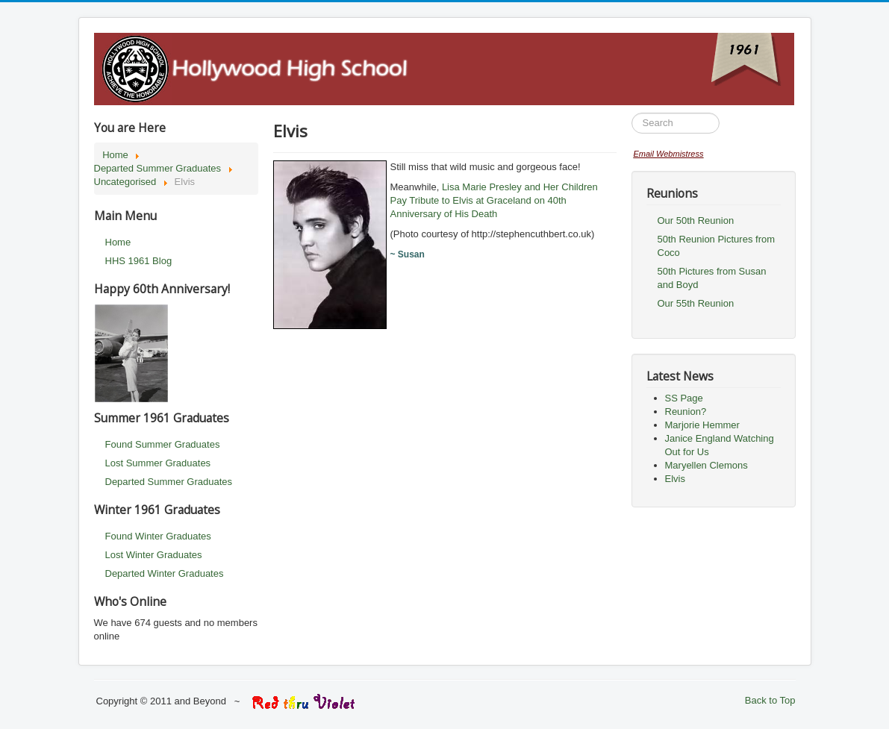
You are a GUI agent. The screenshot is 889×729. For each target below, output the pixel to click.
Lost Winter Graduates (153, 554)
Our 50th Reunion (696, 220)
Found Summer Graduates (162, 444)
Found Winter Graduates (158, 536)
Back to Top (770, 700)
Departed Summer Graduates (169, 481)
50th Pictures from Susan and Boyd (712, 278)
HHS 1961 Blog (138, 260)
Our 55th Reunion (696, 303)
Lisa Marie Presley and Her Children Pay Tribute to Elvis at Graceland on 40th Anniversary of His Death (494, 200)
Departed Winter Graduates (164, 573)
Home (118, 242)
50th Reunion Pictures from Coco (717, 246)
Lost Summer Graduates (158, 463)
